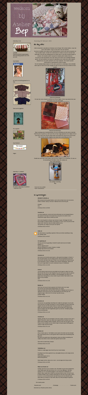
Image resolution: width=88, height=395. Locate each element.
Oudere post (73, 385)
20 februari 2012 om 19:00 (44, 362)
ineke (39, 231)
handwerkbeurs (41, 188)
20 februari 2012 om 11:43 (44, 312)
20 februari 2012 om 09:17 (44, 226)
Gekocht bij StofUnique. (55, 130)
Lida (39, 269)
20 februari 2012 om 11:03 (44, 280)
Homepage (55, 385)
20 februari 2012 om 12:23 (44, 343)
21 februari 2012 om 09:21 (44, 379)
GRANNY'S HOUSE (42, 198)
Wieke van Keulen (42, 366)
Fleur (51, 161)
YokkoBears (41, 348)
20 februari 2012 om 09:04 (44, 207)
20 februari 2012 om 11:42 (44, 296)
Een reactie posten (40, 382)
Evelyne (40, 331)
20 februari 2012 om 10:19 (44, 250)
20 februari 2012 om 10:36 (44, 265)
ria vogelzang (41, 241)
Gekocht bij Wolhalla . (55, 97)
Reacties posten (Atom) (46, 387)
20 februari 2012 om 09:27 (44, 236)
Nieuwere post (37, 385)
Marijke (39, 285)
